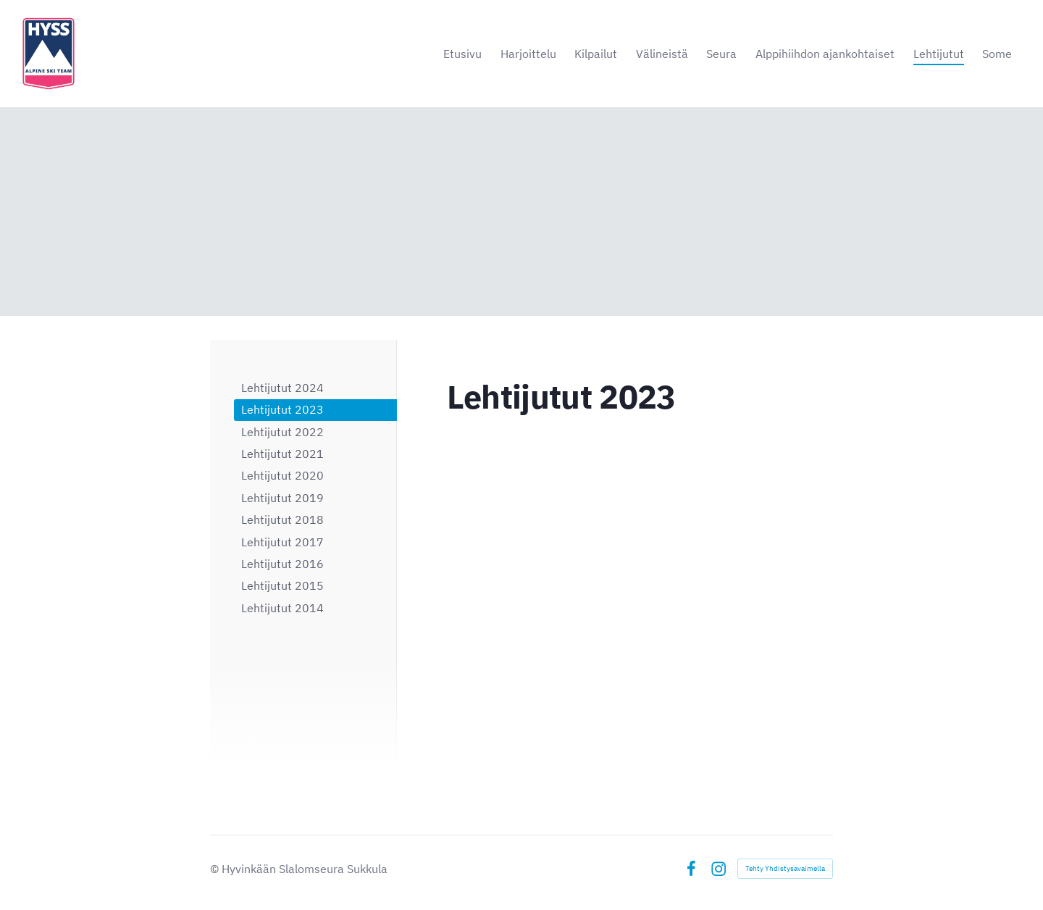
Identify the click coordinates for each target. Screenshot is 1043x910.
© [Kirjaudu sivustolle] (216, 868)
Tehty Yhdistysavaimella (785, 868)
